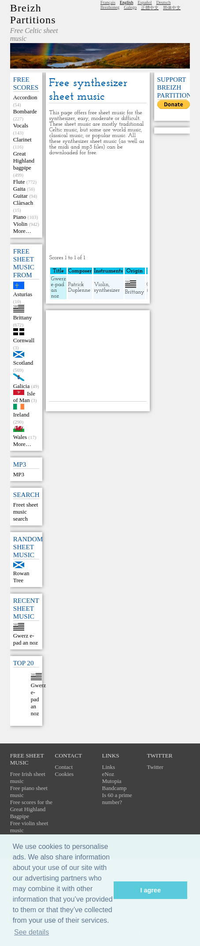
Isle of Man (24, 396)
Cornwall (23, 340)
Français (107, 2)
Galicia (21, 386)
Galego (130, 7)
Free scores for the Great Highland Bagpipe (31, 809)
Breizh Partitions (33, 13)
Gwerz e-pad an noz (25, 639)
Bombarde (25, 111)
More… (22, 231)
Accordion (25, 97)
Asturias (22, 294)
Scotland (23, 362)
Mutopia (112, 781)
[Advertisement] (98, 205)
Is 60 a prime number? (117, 798)
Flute (19, 181)
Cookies (64, 774)
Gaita (19, 188)
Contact (64, 767)
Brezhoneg (109, 7)
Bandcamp (114, 788)
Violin (20, 224)
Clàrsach (23, 202)
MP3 (18, 474)
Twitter (155, 767)
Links (108, 767)
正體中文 (150, 7)
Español (144, 2)
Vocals (20, 125)
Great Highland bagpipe (23, 160)
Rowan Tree (21, 577)
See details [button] (31, 932)
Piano (19, 217)
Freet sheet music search (25, 511)
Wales (20, 437)
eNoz (108, 774)
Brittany (22, 317)
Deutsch (163, 2)
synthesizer (107, 290)
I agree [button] (150, 890)
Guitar (20, 195)
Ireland (21, 414)
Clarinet (22, 139)
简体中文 (172, 7)
